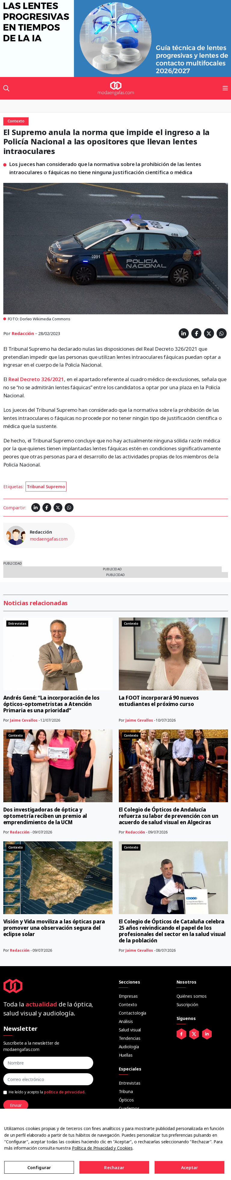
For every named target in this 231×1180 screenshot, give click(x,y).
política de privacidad (64, 1092)
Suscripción (187, 1004)
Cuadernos (129, 1108)
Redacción (23, 333)
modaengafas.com (49, 539)
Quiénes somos (192, 996)
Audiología (129, 1046)
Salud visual (130, 1030)
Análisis (126, 1021)
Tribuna (126, 1091)
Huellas (126, 1055)
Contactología (132, 1013)
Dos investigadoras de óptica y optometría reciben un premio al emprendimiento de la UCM (45, 816)
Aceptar (189, 1167)
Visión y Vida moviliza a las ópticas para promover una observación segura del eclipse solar (54, 928)
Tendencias (129, 1038)
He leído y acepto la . (47, 1092)
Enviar (16, 1105)
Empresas (128, 996)
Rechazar (114, 1167)
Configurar (39, 1167)
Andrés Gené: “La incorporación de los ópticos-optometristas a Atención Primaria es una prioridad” (51, 704)
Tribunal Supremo (46, 486)
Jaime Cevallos (24, 720)
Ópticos (126, 1100)
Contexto (128, 1004)
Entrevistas (129, 1083)
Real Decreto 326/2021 (36, 379)
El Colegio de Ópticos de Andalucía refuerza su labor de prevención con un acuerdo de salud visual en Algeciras (168, 816)
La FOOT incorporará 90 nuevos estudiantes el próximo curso (159, 700)
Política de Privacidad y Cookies (102, 1148)
